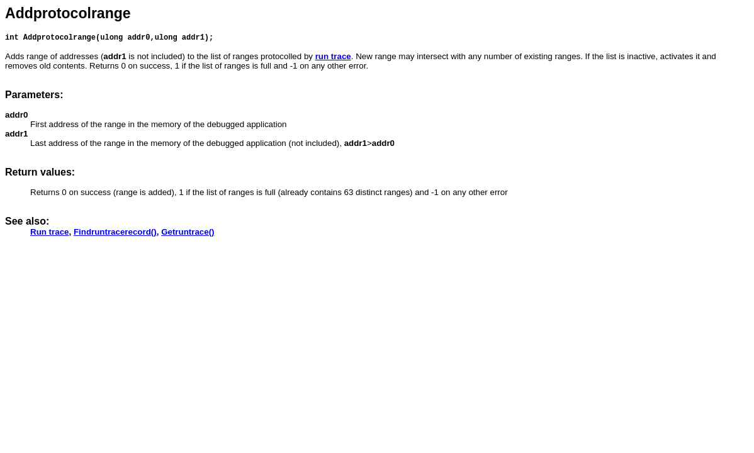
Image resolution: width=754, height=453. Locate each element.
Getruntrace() (187, 233)
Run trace (49, 233)
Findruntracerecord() (115, 233)
